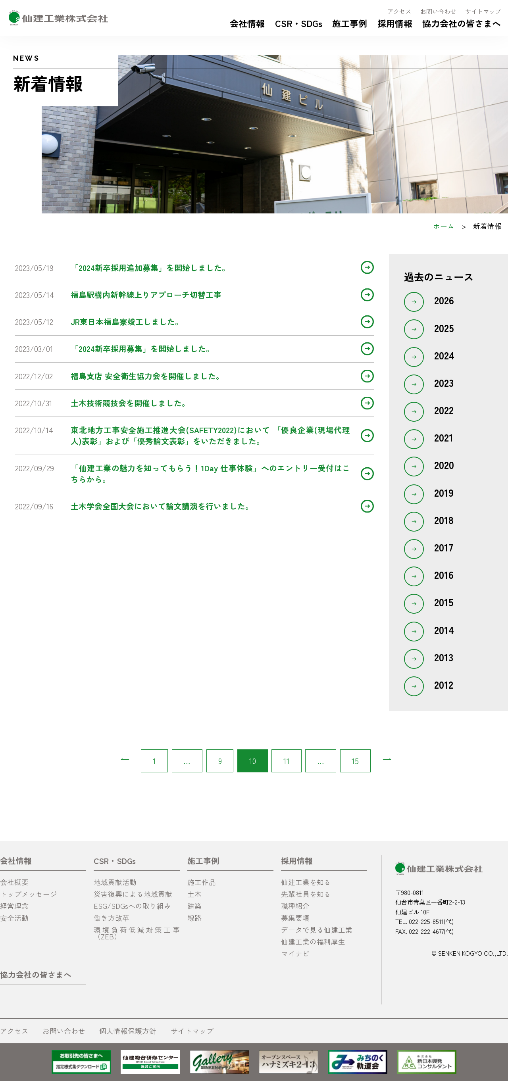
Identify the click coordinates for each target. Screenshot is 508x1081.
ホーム (443, 226)
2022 (444, 410)
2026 (444, 300)
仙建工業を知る (306, 882)
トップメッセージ (28, 894)
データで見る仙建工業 (316, 930)
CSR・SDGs (298, 23)
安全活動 (14, 918)
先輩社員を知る (306, 894)
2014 (444, 629)
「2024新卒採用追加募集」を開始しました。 (150, 267)
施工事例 (349, 23)
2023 (444, 382)
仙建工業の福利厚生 (313, 942)
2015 (444, 602)
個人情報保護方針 (127, 1031)
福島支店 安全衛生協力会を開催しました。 (147, 376)
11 (286, 760)
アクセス (399, 11)
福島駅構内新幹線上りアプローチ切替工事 (146, 294)
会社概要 (14, 882)
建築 (194, 906)
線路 (194, 918)
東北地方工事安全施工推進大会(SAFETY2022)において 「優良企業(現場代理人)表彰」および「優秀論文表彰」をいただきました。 (210, 435)
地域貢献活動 (115, 882)
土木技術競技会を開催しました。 (130, 403)
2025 (444, 328)
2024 (444, 355)
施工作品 (201, 882)
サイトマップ (483, 11)
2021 (443, 437)
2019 (444, 492)
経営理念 (14, 906)
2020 (444, 464)
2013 (443, 657)
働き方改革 (111, 918)
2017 (443, 547)
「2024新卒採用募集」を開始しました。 (142, 348)
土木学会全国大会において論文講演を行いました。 (162, 506)
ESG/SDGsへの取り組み (132, 906)
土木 (194, 894)
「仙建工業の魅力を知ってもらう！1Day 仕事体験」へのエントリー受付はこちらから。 (210, 473)
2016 (444, 574)
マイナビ (295, 953)
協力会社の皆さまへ (461, 23)
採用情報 (394, 23)
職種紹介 (295, 906)
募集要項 (295, 918)
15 (355, 760)
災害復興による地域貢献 (133, 894)
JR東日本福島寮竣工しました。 (127, 321)
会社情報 (247, 23)
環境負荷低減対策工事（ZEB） (136, 933)
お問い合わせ (438, 11)
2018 (444, 520)
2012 (443, 684)
